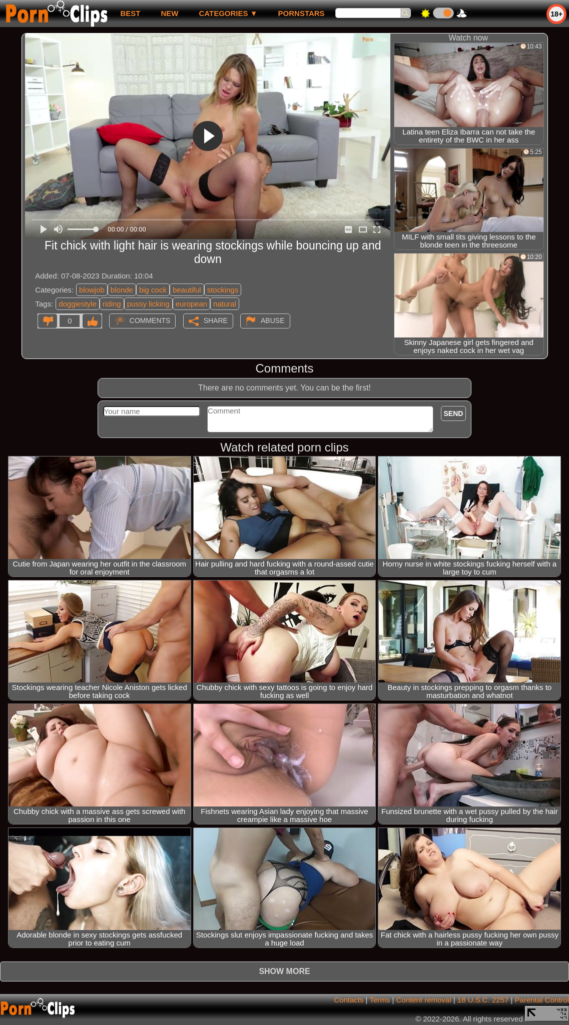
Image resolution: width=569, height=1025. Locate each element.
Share (216, 320)
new (169, 13)
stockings (223, 290)
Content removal (423, 1000)
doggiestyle (78, 304)
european (191, 304)
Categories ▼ (228, 13)
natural (224, 304)
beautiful (187, 290)
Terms (379, 1000)
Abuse (272, 320)
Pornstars (301, 13)
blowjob (92, 290)
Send (453, 414)
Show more (284, 971)
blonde (122, 290)
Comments (150, 320)
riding (112, 304)
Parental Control (542, 1000)
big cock (153, 290)
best (130, 13)
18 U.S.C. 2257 (483, 1000)
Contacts (348, 1000)
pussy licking (148, 304)
